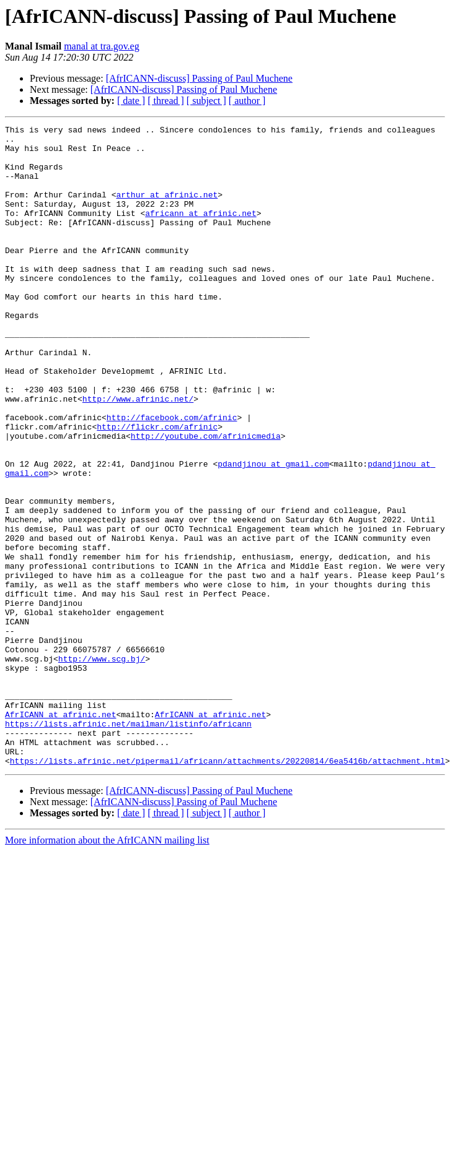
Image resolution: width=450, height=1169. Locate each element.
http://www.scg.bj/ (101, 766)
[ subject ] (206, 100)
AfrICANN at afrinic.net (60, 833)
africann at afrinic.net (200, 231)
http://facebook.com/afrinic (172, 476)
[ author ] (247, 100)
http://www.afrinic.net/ (137, 454)
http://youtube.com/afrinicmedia (206, 498)
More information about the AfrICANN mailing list (107, 968)
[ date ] (131, 100)
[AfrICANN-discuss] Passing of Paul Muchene (199, 78)
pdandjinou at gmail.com (273, 532)
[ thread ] (166, 100)
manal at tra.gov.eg (101, 46)
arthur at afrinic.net (167, 209)
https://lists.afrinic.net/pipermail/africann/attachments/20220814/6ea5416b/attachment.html (227, 888)
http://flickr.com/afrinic (157, 487)
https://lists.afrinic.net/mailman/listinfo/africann (128, 844)
